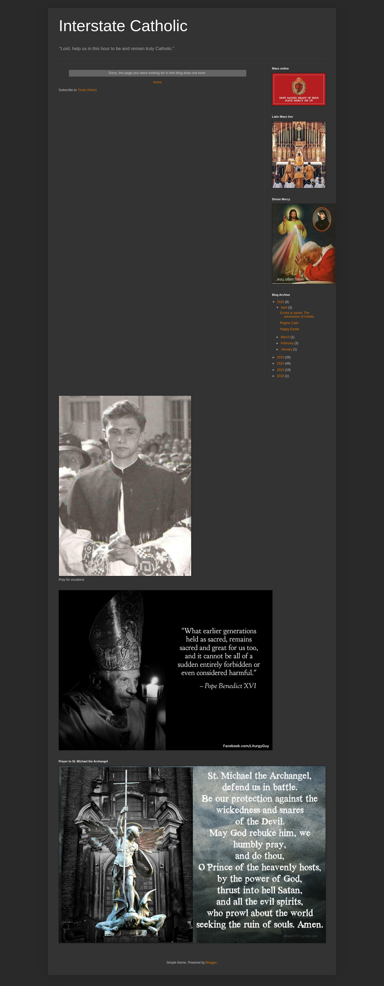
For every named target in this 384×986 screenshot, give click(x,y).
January (287, 349)
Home (157, 82)
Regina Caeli (289, 323)
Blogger (211, 962)
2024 (281, 363)
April (284, 307)
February (287, 343)
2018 (281, 376)
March (286, 337)
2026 (281, 302)
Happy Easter (289, 329)
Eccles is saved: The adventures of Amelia (297, 314)
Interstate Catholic (123, 26)
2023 (281, 370)
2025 (281, 357)
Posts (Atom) (87, 90)
